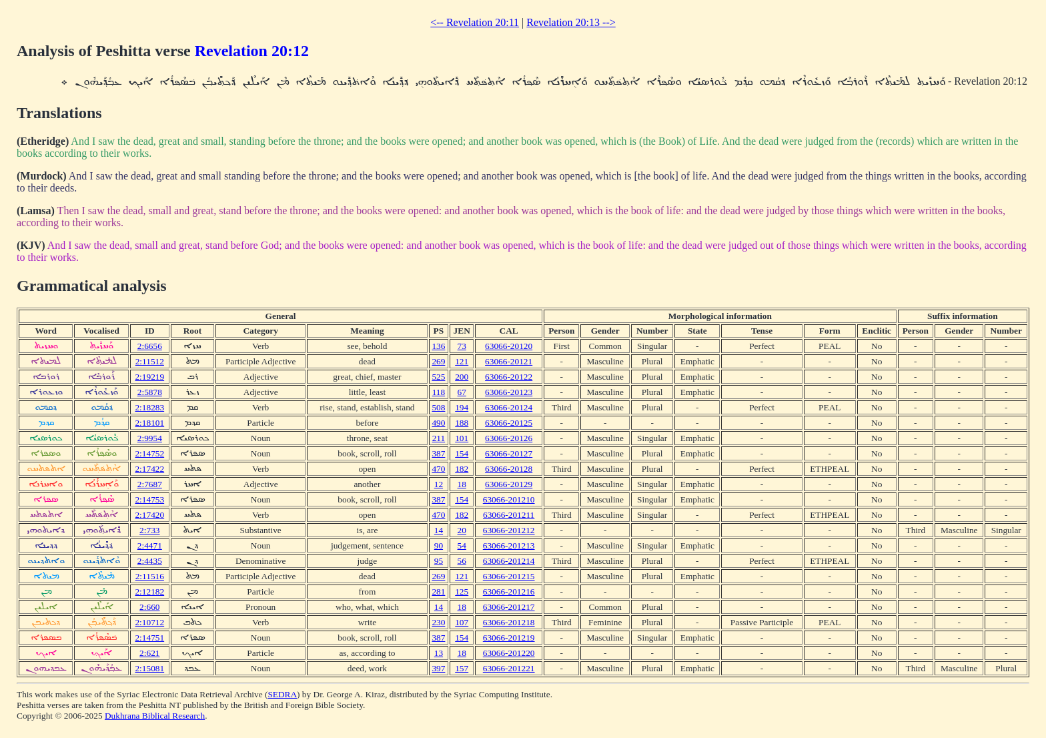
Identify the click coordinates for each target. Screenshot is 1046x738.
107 (461, 622)
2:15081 (149, 668)
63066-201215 (509, 576)
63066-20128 (508, 469)
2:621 (149, 653)
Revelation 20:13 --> (570, 22)
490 (438, 423)
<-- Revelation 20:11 (474, 22)
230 (438, 622)
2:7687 (149, 484)
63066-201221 (509, 668)
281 (438, 592)
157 (461, 668)
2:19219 (149, 377)
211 (439, 438)
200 (461, 377)
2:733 (149, 530)
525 (438, 377)
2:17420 (149, 515)
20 (462, 530)
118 (439, 392)
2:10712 (149, 622)
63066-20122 (508, 377)
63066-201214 (509, 561)
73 (462, 346)
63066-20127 (508, 453)
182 (461, 469)
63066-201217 (509, 607)
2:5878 (149, 392)
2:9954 (149, 438)
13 (438, 653)
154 (461, 453)
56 (462, 561)
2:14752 (149, 453)
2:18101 (149, 423)
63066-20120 (508, 346)
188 (461, 423)
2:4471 (149, 545)
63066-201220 (509, 653)
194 (461, 407)
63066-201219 (509, 638)
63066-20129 (508, 484)
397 (438, 668)
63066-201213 (509, 545)
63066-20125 (508, 423)
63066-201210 (509, 499)
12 (438, 484)
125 (461, 592)
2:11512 (149, 361)
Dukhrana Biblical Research (155, 716)
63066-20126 (508, 438)
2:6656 (149, 346)
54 (462, 545)
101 (461, 438)
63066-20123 (508, 392)
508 (438, 407)
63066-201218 (509, 622)
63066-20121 (508, 361)
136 (438, 346)
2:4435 (149, 561)
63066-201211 (508, 515)
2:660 (149, 607)
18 (462, 484)
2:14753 (149, 499)
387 (438, 453)
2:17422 (149, 469)
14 (438, 530)
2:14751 (149, 638)
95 (438, 561)
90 (438, 545)
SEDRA (282, 694)
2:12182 (149, 592)
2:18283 (149, 407)
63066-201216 (509, 592)
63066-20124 (508, 407)
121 (461, 361)
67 (462, 392)
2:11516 (149, 576)
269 (438, 361)
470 (438, 469)
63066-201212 (509, 530)
